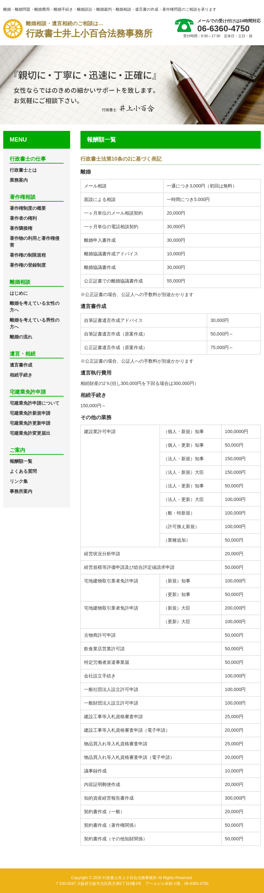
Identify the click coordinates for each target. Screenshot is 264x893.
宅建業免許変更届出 (30, 433)
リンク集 (19, 481)
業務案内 (19, 180)
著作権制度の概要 (28, 208)
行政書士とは (23, 170)
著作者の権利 (23, 218)
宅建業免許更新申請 (30, 423)
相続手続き (21, 374)
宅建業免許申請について (34, 403)
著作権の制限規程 (28, 255)
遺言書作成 (21, 364)
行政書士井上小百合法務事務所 (89, 28)
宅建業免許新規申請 (30, 413)
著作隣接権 (21, 228)
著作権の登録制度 (28, 265)
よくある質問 (23, 471)
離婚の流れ (21, 336)
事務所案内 (21, 491)
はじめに (19, 293)
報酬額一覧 (21, 461)
